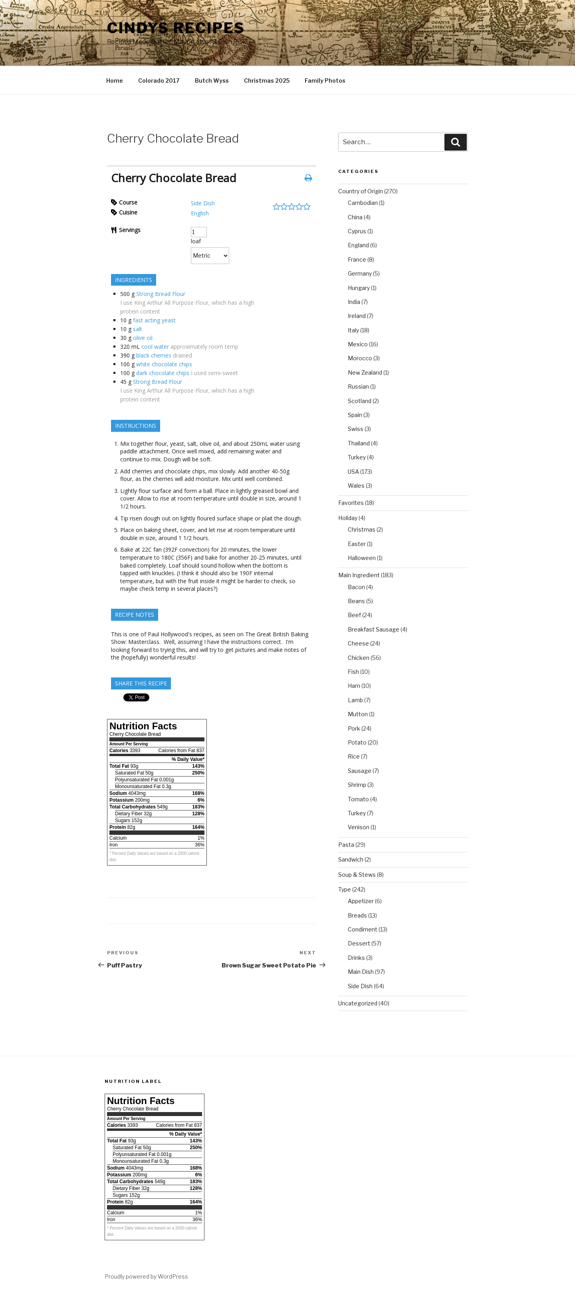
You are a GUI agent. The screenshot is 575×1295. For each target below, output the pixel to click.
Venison (358, 827)
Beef (354, 615)
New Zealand (365, 372)
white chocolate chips (164, 364)
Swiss (355, 428)
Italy (353, 330)
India (354, 301)
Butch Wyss (212, 80)
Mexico (358, 344)
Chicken (358, 657)
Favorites (351, 502)
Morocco (360, 358)
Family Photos (325, 80)
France (357, 259)
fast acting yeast (154, 320)
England (358, 245)
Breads (357, 915)
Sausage (359, 770)
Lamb (355, 700)
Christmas (361, 529)
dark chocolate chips (162, 373)
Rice (354, 756)
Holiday (347, 517)
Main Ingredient (359, 575)
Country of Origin (360, 191)
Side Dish (203, 203)
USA (353, 471)
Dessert (359, 943)
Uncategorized (357, 1003)
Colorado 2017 (159, 80)
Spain (355, 414)
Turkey (357, 457)
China (355, 217)
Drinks (356, 957)
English (200, 213)
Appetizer (361, 901)
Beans (356, 601)
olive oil (143, 338)
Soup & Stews (357, 874)
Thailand (359, 443)
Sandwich (350, 859)
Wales (356, 485)
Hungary (359, 287)
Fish (353, 671)
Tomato (358, 799)
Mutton (358, 714)
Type (344, 889)
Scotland (359, 400)
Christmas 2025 (266, 80)
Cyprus (357, 231)
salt (137, 329)
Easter (357, 543)
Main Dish (361, 971)
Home (114, 80)
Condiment (362, 929)
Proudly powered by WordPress (146, 1276)
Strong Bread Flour (160, 294)
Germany (360, 273)
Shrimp (357, 784)
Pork (354, 728)
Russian (358, 386)
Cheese (358, 643)
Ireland (357, 315)
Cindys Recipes (176, 28)
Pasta (346, 844)
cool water (155, 346)
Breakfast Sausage (373, 629)
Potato (357, 742)
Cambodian (363, 202)
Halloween (362, 557)
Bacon (356, 587)
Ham (354, 685)
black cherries (153, 355)
